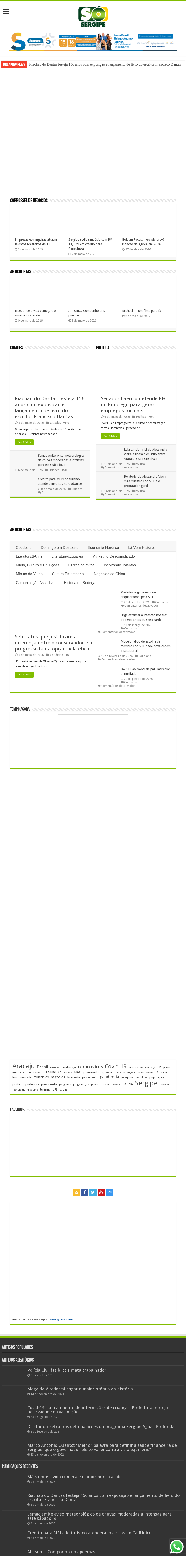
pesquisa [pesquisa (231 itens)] (127, 1077)
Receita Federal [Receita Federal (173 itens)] (112, 1084)
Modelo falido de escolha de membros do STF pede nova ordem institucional (145, 646)
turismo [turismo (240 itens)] (45, 1089)
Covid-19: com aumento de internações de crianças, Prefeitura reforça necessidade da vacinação (97, 1409)
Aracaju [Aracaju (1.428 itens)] (23, 1066)
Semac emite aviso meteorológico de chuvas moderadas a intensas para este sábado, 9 (61, 460)
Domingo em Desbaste (59, 548)
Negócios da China (109, 574)
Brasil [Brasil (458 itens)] (42, 1067)
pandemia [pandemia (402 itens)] (109, 1076)
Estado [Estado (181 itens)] (68, 1072)
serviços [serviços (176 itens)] (165, 1084)
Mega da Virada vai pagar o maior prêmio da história (80, 1388)
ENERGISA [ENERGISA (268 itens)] (54, 1072)
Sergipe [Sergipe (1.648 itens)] (146, 1083)
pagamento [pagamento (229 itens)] (90, 1077)
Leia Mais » (24, 442)
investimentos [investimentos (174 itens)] (146, 1072)
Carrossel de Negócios (29, 201)
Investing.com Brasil (60, 1319)
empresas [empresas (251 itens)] (19, 1072)
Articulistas (20, 272)
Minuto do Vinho (29, 574)
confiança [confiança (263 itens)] (69, 1067)
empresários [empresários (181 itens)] (36, 1072)
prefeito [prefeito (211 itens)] (17, 1084)
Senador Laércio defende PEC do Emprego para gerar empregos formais (134, 404)
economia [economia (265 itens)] (136, 1067)
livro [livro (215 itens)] (15, 1077)
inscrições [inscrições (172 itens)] (129, 1072)
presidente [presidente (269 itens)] (49, 1084)
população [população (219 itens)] (156, 1077)
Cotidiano (24, 548)
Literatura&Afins (29, 556)
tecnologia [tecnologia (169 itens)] (18, 1089)
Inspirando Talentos (120, 565)
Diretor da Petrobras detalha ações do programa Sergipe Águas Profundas (102, 1426)
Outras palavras (81, 565)
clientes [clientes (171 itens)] (54, 1067)
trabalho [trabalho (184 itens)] (32, 1089)
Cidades (16, 348)
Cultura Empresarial (68, 574)
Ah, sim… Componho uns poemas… (63, 1551)
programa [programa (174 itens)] (65, 1084)
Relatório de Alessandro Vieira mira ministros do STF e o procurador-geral (145, 481)
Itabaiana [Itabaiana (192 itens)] (163, 1072)
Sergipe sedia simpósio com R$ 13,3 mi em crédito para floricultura (90, 244)
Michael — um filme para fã (141, 311)
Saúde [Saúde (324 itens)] (128, 1084)
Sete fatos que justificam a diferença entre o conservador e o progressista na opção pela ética (53, 643)
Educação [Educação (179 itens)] (151, 1067)
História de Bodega (79, 583)
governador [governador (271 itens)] (91, 1072)
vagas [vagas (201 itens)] (63, 1089)
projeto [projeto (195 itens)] (96, 1084)
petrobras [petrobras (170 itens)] (141, 1077)
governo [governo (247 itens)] (108, 1072)
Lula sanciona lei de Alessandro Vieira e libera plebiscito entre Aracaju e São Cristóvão (146, 454)
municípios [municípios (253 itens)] (41, 1077)
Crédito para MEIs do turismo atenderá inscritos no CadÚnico (89, 1532)
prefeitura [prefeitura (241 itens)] (32, 1084)
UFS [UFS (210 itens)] (55, 1089)
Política (102, 348)
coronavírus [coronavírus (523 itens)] (90, 1067)
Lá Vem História (141, 548)
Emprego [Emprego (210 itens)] (165, 1067)
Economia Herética (103, 548)
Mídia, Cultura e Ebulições (37, 565)
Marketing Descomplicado (113, 556)
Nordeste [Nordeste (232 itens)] (73, 1077)
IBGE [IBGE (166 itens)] (118, 1072)
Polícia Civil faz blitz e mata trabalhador (66, 1370)
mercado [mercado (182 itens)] (26, 1077)
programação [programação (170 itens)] (81, 1084)
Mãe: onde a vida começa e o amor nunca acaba (75, 1476)
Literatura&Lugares (67, 556)
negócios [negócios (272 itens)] (58, 1077)
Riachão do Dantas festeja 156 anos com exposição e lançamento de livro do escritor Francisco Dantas (105, 64)
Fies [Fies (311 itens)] (77, 1072)
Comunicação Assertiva (35, 583)
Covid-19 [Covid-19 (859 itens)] (116, 1066)
